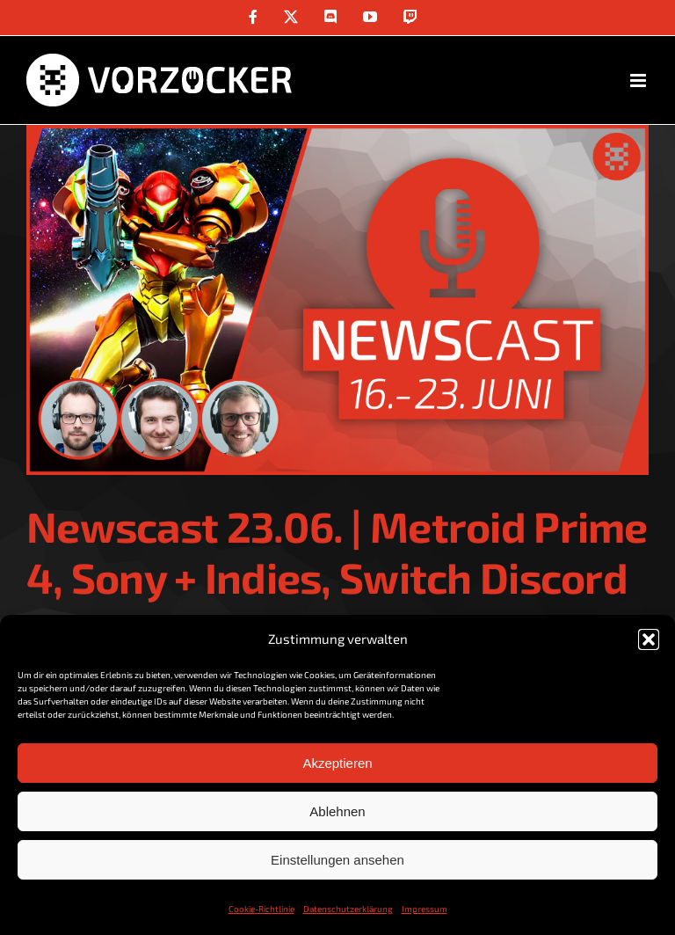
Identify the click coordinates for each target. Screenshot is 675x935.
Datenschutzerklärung (348, 908)
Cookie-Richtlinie (261, 908)
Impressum (424, 908)
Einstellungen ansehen (337, 859)
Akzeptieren (337, 763)
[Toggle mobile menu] (639, 80)
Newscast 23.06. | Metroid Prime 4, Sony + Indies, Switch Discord (337, 551)
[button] (648, 639)
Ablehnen (337, 811)
